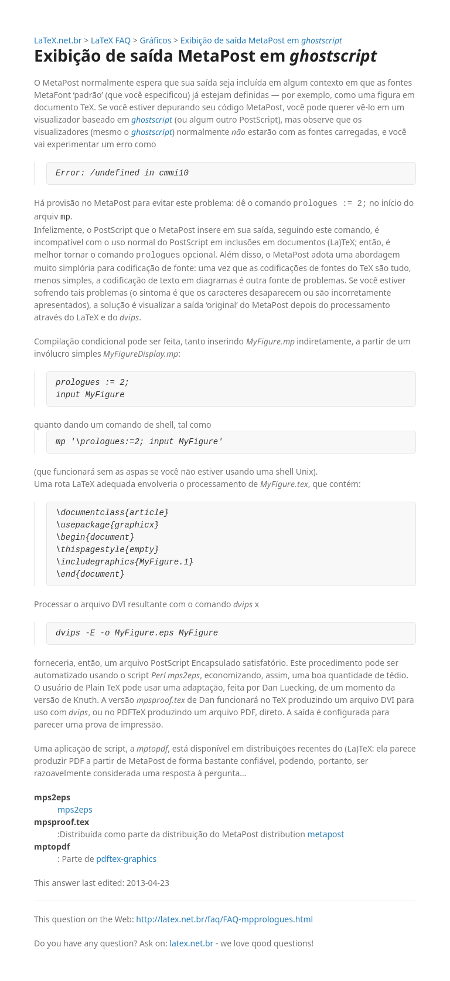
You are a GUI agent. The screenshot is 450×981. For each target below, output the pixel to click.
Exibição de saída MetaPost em (261, 40)
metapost (326, 831)
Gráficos (156, 40)
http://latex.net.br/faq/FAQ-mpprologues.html (224, 916)
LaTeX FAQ (111, 40)
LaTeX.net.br (58, 40)
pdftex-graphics (126, 856)
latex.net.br (191, 940)
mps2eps (75, 807)
